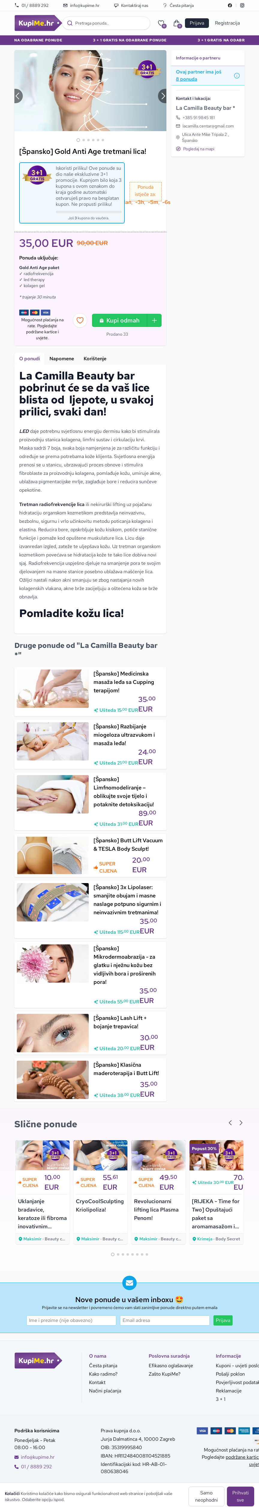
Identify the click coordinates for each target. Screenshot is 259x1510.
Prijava (223, 1320)
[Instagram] (242, 5)
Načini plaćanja (105, 1391)
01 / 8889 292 (31, 5)
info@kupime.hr (81, 5)
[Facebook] (230, 5)
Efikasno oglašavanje (171, 1365)
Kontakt (97, 1382)
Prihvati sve (240, 1496)
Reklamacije (229, 1391)
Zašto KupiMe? (164, 1374)
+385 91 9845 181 (199, 117)
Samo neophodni (206, 1496)
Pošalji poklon (230, 1374)
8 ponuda (186, 79)
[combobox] (106, 23)
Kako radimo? (103, 1374)
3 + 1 (220, 1399)
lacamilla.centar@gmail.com (208, 126)
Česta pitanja (178, 5)
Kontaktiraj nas (131, 5)
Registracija (227, 23)
